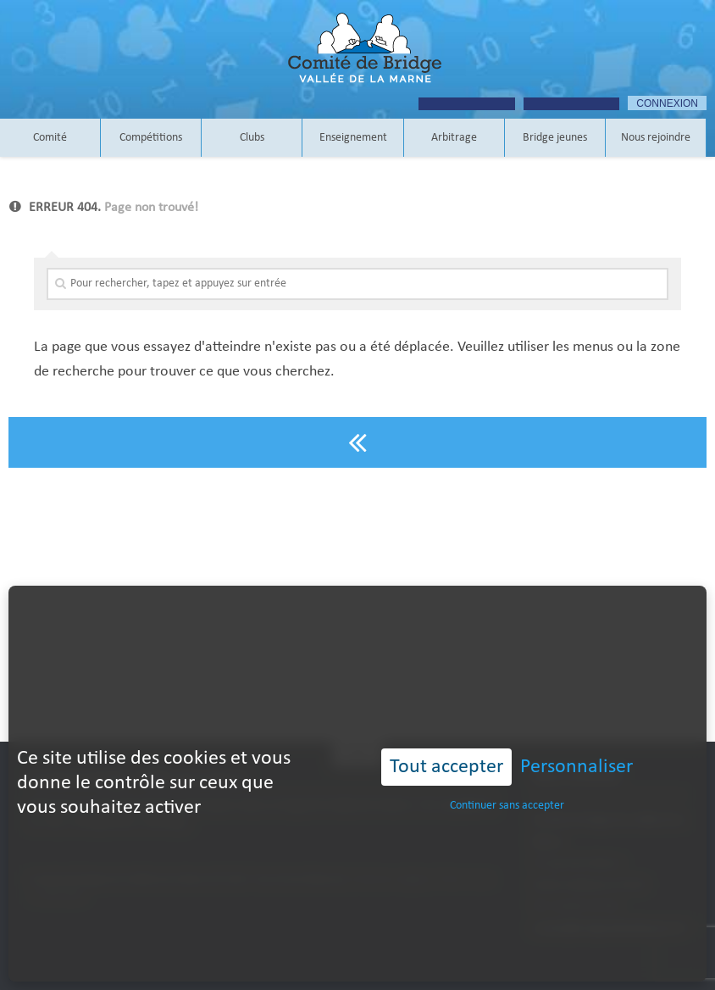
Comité (50, 137)
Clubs (252, 137)
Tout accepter (446, 737)
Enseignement (353, 137)
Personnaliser (576, 737)
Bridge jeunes (555, 137)
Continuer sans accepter (507, 776)
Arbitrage (454, 137)
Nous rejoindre (655, 137)
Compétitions (150, 137)
